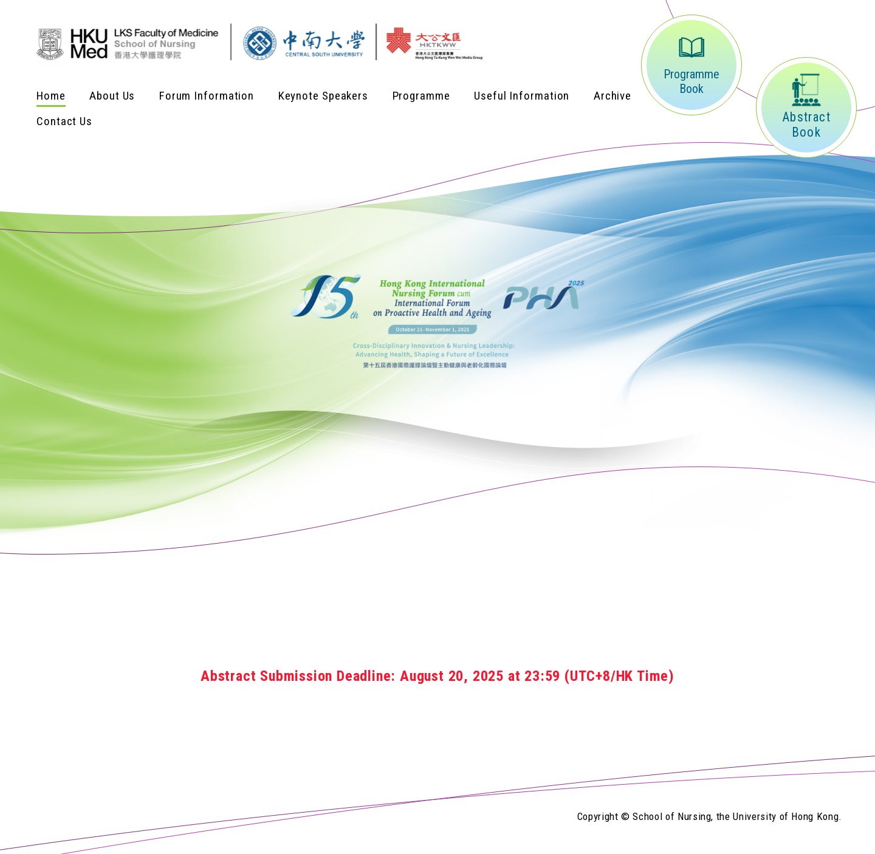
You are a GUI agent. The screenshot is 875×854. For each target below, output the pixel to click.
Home (51, 96)
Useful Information (521, 96)
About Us (112, 96)
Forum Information (206, 96)
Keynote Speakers (323, 96)
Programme (421, 96)
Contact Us (64, 121)
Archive (612, 96)
